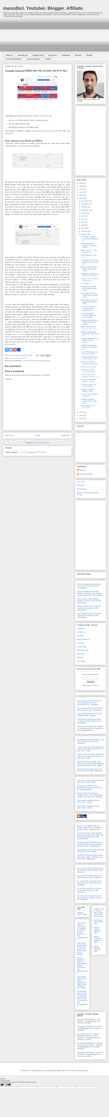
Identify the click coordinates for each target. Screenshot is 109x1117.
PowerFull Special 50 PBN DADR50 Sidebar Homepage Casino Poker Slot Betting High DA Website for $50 (90, 835)
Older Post (66, 435)
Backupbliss (81, 485)
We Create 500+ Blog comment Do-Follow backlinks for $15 (89, 876)
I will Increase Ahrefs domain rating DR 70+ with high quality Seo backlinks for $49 (90, 728)
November (85, 204)
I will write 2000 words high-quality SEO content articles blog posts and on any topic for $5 (90, 756)
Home (37, 435)
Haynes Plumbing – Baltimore (97, 947)
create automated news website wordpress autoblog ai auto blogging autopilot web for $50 (89, 593)
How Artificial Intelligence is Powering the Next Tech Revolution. (90, 1044)
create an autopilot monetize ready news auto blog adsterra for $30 (89, 585)
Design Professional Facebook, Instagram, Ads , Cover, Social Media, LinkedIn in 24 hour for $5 (90, 795)
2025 (81, 186)
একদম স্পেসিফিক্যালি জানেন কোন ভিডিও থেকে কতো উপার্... (89, 353)
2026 (81, 183)
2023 (81, 192)
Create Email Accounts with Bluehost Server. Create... (89, 288)
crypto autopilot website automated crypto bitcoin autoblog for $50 (89, 614)
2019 (81, 415)
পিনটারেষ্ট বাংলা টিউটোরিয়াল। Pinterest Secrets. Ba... (89, 363)
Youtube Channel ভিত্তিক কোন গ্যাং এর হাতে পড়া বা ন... (89, 358)
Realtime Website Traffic (82, 913)
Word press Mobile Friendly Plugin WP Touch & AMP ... (88, 315)
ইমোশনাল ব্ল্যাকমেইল (15, 358)
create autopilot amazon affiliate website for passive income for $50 (89, 600)
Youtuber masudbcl (85, 474)
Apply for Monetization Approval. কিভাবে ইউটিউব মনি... (89, 347)
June (83, 219)
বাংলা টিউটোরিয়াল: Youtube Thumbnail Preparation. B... (90, 239)
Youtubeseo (65, 55)
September (85, 210)
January (84, 234)
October (84, 207)
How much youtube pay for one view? (90, 1052)
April (83, 225)
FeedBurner (94, 685)
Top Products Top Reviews (98, 921)
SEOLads (80, 657)
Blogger (86, 1070)
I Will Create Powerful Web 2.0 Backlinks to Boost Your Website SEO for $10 (82, 947)
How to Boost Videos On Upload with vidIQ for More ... (89, 302)
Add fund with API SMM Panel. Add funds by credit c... (89, 269)
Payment (78, 55)
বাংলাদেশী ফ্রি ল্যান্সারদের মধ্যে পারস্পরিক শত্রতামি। (88, 385)
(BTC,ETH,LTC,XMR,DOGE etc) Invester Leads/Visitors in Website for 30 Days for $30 (90, 827)
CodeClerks (81, 628)
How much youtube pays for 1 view (89, 1019)
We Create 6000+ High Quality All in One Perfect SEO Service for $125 (89, 882)
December (85, 201)
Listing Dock (81, 632)
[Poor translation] (8, 1085)
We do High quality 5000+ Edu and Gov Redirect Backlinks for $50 (89, 889)
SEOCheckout (82, 647)
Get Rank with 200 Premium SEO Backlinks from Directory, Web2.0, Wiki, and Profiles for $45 (82, 996)
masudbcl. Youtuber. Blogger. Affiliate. (43, 8)
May (82, 222)
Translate (41, 452)
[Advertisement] (33, 33)
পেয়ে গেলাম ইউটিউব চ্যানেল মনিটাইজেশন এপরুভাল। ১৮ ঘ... (90, 376)
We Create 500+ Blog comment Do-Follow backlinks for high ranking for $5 (89, 898)
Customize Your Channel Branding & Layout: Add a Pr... (90, 262)
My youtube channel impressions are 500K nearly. (89, 295)
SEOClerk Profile (83, 650)
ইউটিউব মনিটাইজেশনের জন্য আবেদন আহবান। (88, 407)
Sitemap (89, 55)
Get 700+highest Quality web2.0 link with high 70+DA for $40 (89, 770)
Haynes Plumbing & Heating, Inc (98, 938)
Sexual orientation (33, 59)
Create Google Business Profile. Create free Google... (89, 322)
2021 (81, 198)
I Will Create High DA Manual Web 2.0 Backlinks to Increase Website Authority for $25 (81, 929)
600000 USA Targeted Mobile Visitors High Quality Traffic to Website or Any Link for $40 (90, 857)
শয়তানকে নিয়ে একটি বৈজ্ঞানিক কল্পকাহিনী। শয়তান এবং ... (88, 380)
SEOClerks (81, 654)
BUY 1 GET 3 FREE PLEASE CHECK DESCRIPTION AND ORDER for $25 (90, 869)
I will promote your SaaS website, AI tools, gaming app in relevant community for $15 (89, 702)
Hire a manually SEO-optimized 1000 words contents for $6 (89, 709)
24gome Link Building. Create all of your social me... (90, 334)
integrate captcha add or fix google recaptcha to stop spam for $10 (89, 607)
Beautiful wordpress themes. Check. (87, 390)
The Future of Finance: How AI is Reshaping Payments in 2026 (88, 1035)
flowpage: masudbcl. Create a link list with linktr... (89, 401)
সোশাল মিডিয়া (23, 358)
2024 (81, 189)
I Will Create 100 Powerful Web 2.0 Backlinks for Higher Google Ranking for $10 (82, 982)
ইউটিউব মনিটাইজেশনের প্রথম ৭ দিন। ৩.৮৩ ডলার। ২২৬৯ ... (89, 328)
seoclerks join (23, 55)
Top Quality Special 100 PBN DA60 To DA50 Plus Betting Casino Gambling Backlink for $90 (90, 844)
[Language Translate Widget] (16, 452)
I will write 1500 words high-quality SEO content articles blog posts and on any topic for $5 (90, 749)
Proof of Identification (14, 59)
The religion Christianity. (85, 1026)
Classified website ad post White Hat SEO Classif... (90, 340)
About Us (9, 55)
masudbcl (80, 636)
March (83, 228)
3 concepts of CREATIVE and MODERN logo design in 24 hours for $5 (90, 787)
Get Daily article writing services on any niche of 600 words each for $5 (90, 740)
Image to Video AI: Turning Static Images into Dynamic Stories (99, 912)
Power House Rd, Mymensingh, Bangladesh (36, 360)
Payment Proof (38, 55)
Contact (48, 59)
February (84, 231)
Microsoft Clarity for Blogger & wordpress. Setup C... (89, 245)
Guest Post (52, 55)
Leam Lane (81, 482)
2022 (81, 195)
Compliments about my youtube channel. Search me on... (89, 308)
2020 (81, 412)
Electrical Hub (81, 489)
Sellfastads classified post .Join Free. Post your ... (90, 274)
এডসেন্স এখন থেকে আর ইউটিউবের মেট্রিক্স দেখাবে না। (89, 279)
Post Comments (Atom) (41, 442)
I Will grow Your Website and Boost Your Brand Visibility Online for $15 (89, 720)
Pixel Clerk (80, 643)
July (82, 216)
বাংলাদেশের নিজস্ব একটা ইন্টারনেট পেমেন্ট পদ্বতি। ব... (89, 395)
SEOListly (82, 470)
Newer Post (9, 435)
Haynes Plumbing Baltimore (97, 929)
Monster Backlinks (83, 639)
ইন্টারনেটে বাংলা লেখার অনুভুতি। (89, 367)
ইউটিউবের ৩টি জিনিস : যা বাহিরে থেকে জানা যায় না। (89, 251)
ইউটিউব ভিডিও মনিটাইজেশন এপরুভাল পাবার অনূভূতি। (88, 371)
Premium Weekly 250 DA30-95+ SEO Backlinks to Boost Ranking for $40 (82, 963)
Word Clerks (81, 661)
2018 (81, 418)
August (83, 213)
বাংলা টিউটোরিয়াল (85, 283)
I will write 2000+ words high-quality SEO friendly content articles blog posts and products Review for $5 (90, 763)
